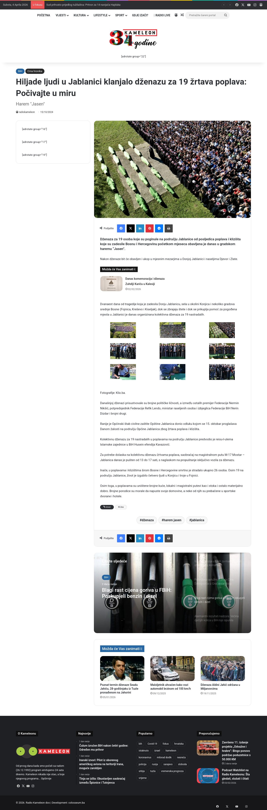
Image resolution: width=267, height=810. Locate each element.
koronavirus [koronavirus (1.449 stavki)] (145, 757)
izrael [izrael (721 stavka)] (157, 750)
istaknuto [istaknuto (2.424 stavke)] (144, 750)
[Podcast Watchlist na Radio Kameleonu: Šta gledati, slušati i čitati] (208, 775)
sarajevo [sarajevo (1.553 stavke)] (168, 764)
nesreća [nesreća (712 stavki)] (181, 757)
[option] (172, 593)
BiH (20, 71)
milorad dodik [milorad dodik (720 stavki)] (164, 757)
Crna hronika (35, 71)
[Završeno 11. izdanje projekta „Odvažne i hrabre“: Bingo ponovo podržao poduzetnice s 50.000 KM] (208, 747)
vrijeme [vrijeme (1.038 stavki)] (143, 778)
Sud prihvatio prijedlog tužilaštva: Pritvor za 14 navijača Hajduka (83, 4)
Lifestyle (101, 15)
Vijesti (61, 15)
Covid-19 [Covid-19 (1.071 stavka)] (152, 743)
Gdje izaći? (140, 15)
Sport (119, 15)
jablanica (197, 520)
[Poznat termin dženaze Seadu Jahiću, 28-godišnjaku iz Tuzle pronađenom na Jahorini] (122, 668)
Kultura (80, 15)
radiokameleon (27, 112)
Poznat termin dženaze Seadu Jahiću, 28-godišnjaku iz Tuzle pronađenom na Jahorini (119, 688)
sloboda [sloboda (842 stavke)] (182, 764)
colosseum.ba (76, 802)
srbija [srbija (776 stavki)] (142, 771)
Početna (43, 15)
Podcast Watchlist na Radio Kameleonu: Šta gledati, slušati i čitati (236, 774)
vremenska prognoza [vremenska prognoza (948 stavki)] (172, 771)
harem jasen (172, 520)
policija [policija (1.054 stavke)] (142, 764)
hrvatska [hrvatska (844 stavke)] (179, 743)
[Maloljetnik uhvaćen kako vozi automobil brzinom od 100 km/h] (172, 668)
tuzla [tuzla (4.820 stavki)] (152, 771)
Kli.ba (120, 507)
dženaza (148, 520)
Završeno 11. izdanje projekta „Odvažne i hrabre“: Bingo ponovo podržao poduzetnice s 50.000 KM (236, 751)
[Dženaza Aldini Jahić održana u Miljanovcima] (223, 668)
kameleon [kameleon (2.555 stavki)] (171, 750)
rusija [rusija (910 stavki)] (155, 764)
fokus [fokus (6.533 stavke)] (166, 743)
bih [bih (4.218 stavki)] (140, 743)
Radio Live (162, 15)
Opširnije (46, 778)
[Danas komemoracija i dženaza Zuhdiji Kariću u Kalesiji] (111, 283)
